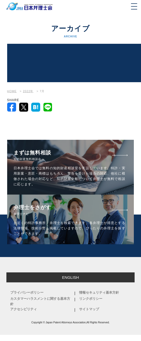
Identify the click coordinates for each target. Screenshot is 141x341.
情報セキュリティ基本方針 (99, 292)
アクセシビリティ (23, 309)
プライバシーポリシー (27, 292)
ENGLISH (70, 277)
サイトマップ (89, 309)
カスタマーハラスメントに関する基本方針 (40, 301)
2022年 (28, 91)
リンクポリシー (90, 299)
